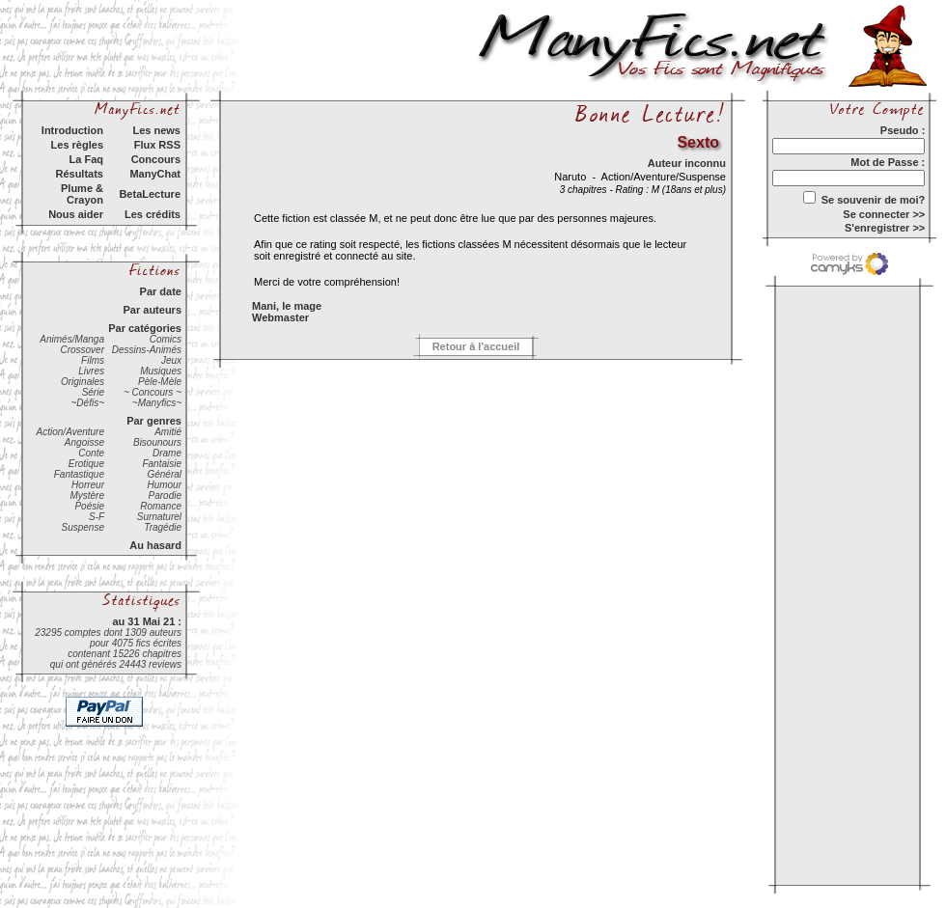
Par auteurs (152, 310)
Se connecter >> (884, 214)
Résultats (79, 173)
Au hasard (155, 545)
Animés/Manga (72, 339)
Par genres (153, 420)
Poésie (89, 506)
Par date (160, 291)
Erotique (86, 463)
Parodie (165, 495)
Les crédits (153, 214)
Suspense (83, 527)
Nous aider (75, 214)
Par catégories (144, 328)
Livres (91, 371)
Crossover (82, 349)
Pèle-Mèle (159, 381)
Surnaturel (159, 516)
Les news (156, 130)
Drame (167, 453)
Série (93, 392)
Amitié (167, 431)
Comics (165, 339)
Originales (82, 381)
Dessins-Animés (146, 349)
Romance (160, 506)
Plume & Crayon (82, 194)
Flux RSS (157, 145)
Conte (91, 453)
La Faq (86, 159)
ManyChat (155, 173)
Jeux (171, 360)
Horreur (87, 485)
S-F (96, 516)
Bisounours (157, 442)
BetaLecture (150, 194)
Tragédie (162, 527)
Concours (156, 159)
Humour (164, 485)
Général (164, 474)
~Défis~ (87, 403)
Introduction (72, 130)
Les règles (77, 145)
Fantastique (79, 474)
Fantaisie (161, 463)
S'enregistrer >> (885, 228)
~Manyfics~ (156, 403)
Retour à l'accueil (476, 346)
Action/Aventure (70, 431)
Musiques (160, 371)
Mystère (87, 495)
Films (92, 360)
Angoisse (84, 442)
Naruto (571, 176)
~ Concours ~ (152, 392)
